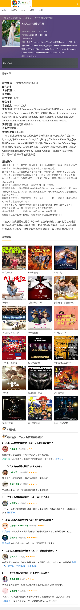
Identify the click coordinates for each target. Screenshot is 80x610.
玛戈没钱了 (7, 272)
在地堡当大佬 (34, 363)
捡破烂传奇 (33, 272)
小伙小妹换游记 (9, 363)
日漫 (27, 18)
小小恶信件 (33, 332)
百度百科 (11, 512)
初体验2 (6, 302)
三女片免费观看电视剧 (43, 18)
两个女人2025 (60, 332)
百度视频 (31, 565)
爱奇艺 (11, 565)
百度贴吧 (6, 531)
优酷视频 (20, 565)
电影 (4, 10)
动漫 (32, 10)
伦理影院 (17, 18)
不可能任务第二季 (10, 332)
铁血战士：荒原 (35, 393)
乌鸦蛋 (5, 393)
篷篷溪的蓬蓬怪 (61, 423)
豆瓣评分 (25, 39)
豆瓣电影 (6, 601)
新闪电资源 (7, 63)
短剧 (41, 10)
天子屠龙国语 (34, 423)
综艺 (23, 10)
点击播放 (59, 459)
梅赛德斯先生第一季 (63, 363)
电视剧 (14, 10)
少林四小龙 (59, 393)
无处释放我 (7, 423)
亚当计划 (58, 272)
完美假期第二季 (35, 302)
